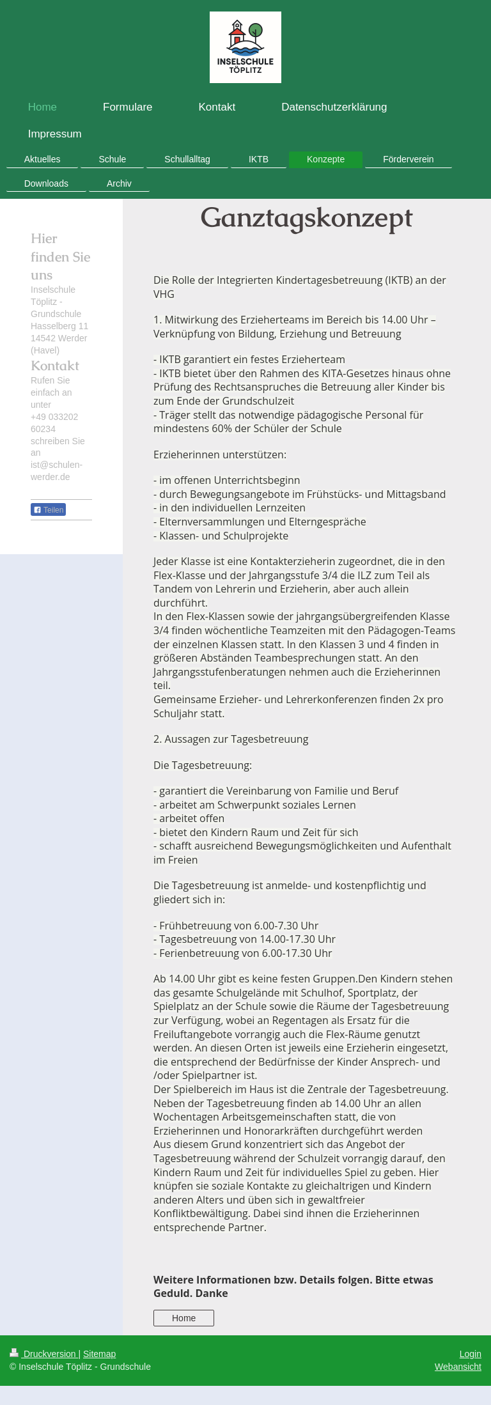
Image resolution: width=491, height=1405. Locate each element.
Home (184, 1318)
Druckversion (44, 1354)
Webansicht (458, 1367)
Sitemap (99, 1354)
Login (470, 1354)
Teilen (48, 510)
